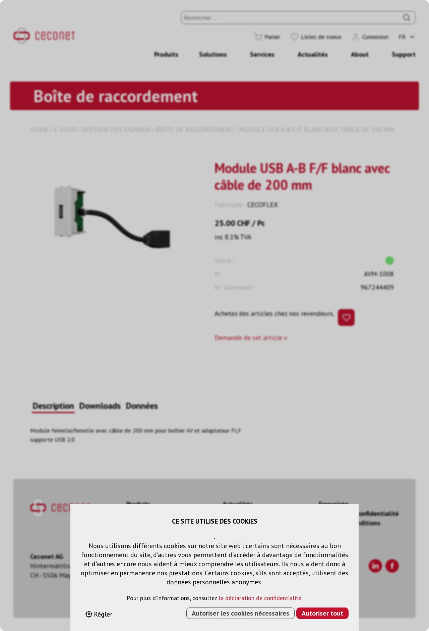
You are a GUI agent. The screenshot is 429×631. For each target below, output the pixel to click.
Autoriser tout (322, 613)
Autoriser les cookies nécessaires (240, 613)
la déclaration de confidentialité (260, 598)
